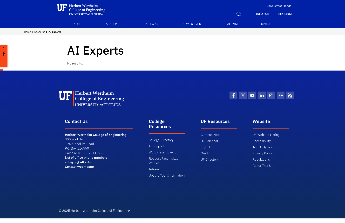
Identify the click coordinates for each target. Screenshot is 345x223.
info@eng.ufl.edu (78, 162)
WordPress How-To (162, 152)
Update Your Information (167, 175)
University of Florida (278, 6)
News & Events (194, 24)
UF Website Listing (266, 134)
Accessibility (262, 141)
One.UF (206, 153)
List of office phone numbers (86, 157)
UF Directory (210, 159)
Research (152, 24)
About (78, 24)
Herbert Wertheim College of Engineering (96, 134)
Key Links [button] (285, 14)
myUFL (206, 147)
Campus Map (210, 134)
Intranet (155, 169)
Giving (266, 24)
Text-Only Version (265, 147)
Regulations (261, 159)
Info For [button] (262, 14)
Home (27, 31)
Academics (114, 24)
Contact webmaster (79, 166)
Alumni (232, 24)
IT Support (156, 146)
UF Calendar (209, 141)
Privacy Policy (263, 153)
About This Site (263, 165)
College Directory (161, 140)
